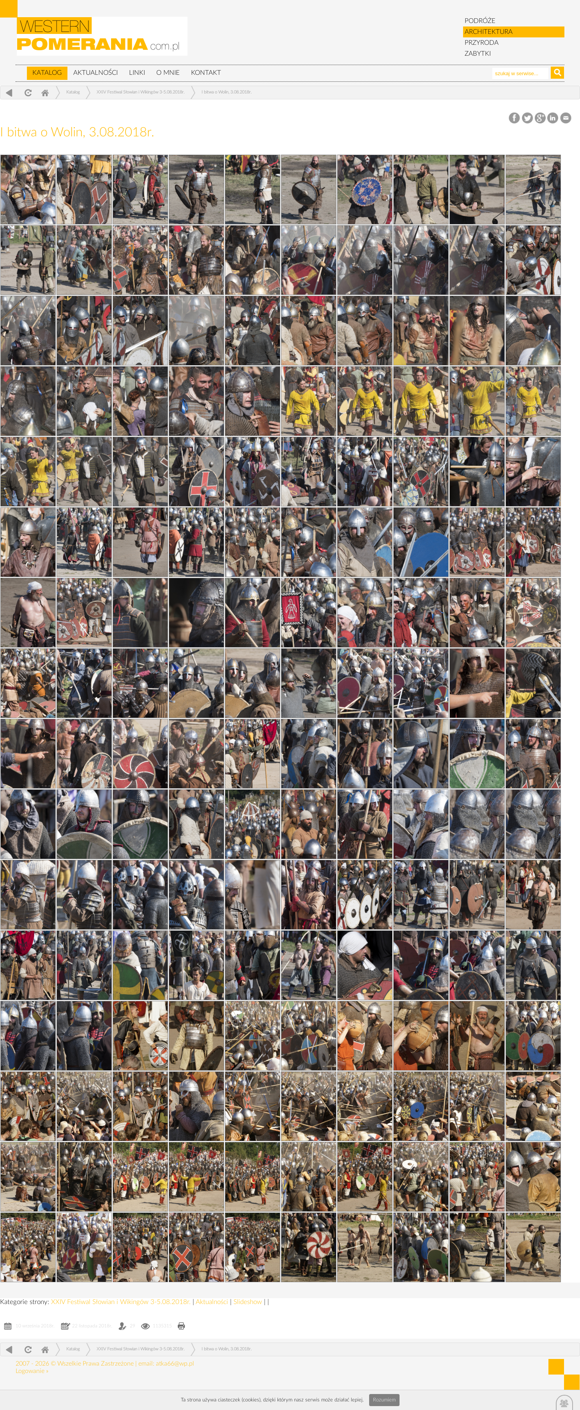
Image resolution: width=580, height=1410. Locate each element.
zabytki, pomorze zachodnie (102, 40)
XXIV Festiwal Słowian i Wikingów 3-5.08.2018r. (141, 92)
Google (540, 118)
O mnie (168, 72)
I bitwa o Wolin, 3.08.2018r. (227, 92)
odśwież (27, 92)
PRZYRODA (482, 42)
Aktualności (95, 72)
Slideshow (248, 1302)
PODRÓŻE (480, 21)
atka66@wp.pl (175, 1364)
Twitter (528, 118)
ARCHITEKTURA (489, 31)
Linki (137, 72)
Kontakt (206, 72)
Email (566, 118)
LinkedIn (553, 118)
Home (45, 92)
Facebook (515, 118)
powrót (9, 92)
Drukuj (181, 1326)
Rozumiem (384, 1400)
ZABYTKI (478, 53)
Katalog (47, 72)
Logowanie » (32, 1371)
